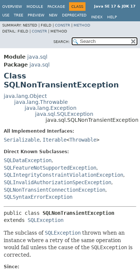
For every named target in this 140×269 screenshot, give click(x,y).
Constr (62, 25)
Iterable (54, 140)
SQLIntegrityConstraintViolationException (63, 175)
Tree (18, 15)
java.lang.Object (25, 96)
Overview (12, 6)
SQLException (45, 220)
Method (82, 25)
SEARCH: (61, 42)
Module (35, 6)
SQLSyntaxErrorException (38, 197)
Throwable (82, 140)
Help (112, 17)
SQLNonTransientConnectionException (54, 190)
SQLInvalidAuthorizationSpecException (57, 182)
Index (97, 17)
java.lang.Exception (51, 108)
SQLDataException (28, 160)
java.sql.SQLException (64, 114)
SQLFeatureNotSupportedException (50, 168)
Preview (36, 15)
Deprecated (74, 15)
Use (5, 15)
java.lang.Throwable (41, 102)
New (53, 15)
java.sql (37, 57)
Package (56, 6)
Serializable (22, 140)
